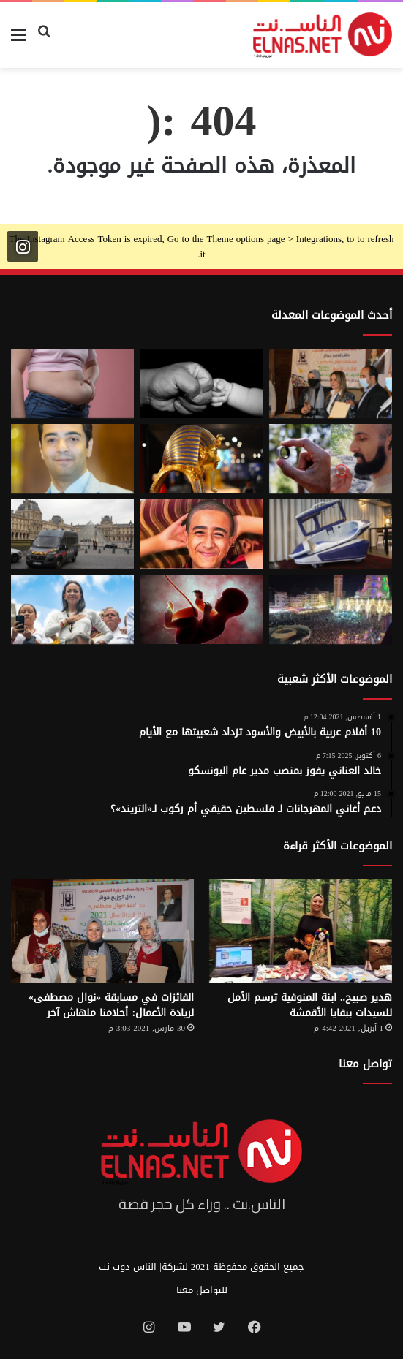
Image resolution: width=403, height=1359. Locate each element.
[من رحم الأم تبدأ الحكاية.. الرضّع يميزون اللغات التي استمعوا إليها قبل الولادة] (201, 609)
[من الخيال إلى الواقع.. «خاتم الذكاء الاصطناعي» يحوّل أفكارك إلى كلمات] (330, 458)
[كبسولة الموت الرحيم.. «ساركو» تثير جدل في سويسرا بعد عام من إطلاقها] (330, 534)
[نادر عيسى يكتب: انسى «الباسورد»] (72, 458)
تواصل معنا (365, 1063)
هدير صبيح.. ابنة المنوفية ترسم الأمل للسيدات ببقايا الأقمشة (309, 1005)
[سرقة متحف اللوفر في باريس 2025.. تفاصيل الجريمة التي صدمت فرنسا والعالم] (72, 534)
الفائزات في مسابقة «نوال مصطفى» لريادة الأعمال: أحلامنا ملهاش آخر (111, 1005)
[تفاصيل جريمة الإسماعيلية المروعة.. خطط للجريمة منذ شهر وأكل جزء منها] (201, 534)
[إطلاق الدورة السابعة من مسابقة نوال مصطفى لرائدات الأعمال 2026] (330, 383)
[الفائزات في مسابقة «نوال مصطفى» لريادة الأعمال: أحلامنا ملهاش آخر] (102, 931)
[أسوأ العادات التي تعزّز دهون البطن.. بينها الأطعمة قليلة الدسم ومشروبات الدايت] (72, 383)
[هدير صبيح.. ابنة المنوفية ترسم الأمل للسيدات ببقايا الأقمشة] (300, 931)
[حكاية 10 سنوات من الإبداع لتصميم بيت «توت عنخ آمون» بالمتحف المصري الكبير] (201, 458)
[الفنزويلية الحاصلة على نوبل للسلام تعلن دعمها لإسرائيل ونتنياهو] (72, 609)
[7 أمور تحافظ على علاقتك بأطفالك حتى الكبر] (201, 383)
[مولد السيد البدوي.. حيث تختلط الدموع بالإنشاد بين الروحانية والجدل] (330, 609)
